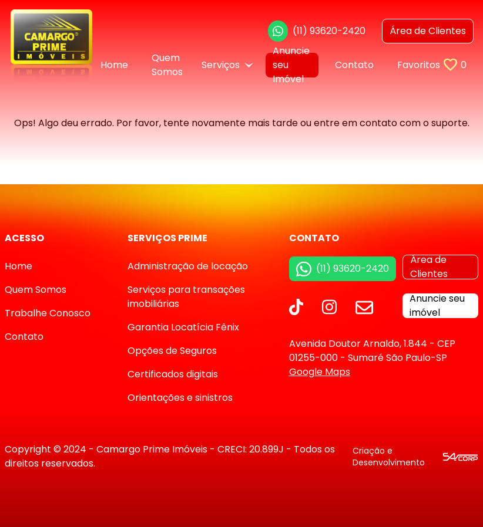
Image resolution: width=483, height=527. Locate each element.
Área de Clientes (429, 267)
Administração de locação (188, 266)
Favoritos (432, 65)
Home (114, 65)
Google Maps (319, 372)
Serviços (227, 65)
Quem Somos (167, 65)
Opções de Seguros (172, 350)
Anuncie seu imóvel (437, 305)
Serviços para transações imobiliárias (186, 296)
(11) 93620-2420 (316, 31)
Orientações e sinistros (180, 397)
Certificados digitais (173, 374)
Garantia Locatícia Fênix (183, 327)
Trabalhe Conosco (47, 313)
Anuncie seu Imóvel (291, 65)
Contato (354, 65)
